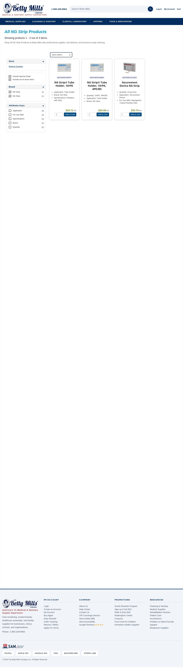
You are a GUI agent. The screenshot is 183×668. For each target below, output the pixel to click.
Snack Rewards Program (126, 606)
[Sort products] (61, 54)
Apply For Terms (51, 628)
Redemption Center (123, 615)
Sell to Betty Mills (87, 618)
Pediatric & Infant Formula (162, 622)
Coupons (119, 618)
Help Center (84, 609)
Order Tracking (50, 622)
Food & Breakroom (120, 21)
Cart (179, 9)
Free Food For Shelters (125, 622)
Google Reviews (91, 625)
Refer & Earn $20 (122, 612)
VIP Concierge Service (89, 615)
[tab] (26, 61)
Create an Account (52, 609)
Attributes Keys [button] (17, 105)
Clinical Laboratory (74, 21)
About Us (83, 606)
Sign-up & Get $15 (123, 609)
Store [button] (11, 61)
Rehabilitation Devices (160, 612)
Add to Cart (70, 114)
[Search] (150, 9)
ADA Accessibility (87, 622)
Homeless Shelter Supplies (127, 625)
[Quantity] (59, 115)
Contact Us (84, 612)
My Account (169, 9)
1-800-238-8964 (59, 9)
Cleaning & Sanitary (44, 21)
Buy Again (48, 615)
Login (46, 606)
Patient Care (155, 615)
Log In (159, 9)
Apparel (98, 21)
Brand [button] (12, 87)
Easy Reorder (50, 618)
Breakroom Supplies (159, 628)
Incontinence (156, 618)
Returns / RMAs (51, 625)
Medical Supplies (15, 21)
